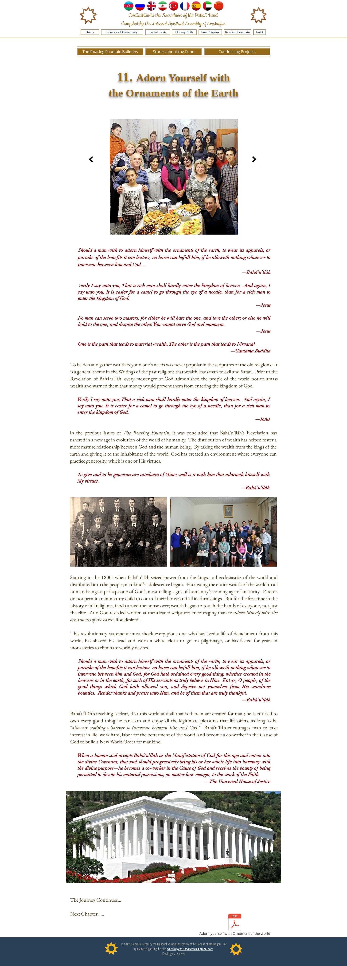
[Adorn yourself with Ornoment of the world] (234, 925)
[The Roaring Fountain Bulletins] (110, 51)
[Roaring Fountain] (237, 32)
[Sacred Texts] (157, 32)
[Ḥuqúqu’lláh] (184, 32)
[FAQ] (259, 32)
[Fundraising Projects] (237, 51)
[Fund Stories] (210, 32)
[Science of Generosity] (122, 32)
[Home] (90, 32)
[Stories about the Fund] (173, 51)
